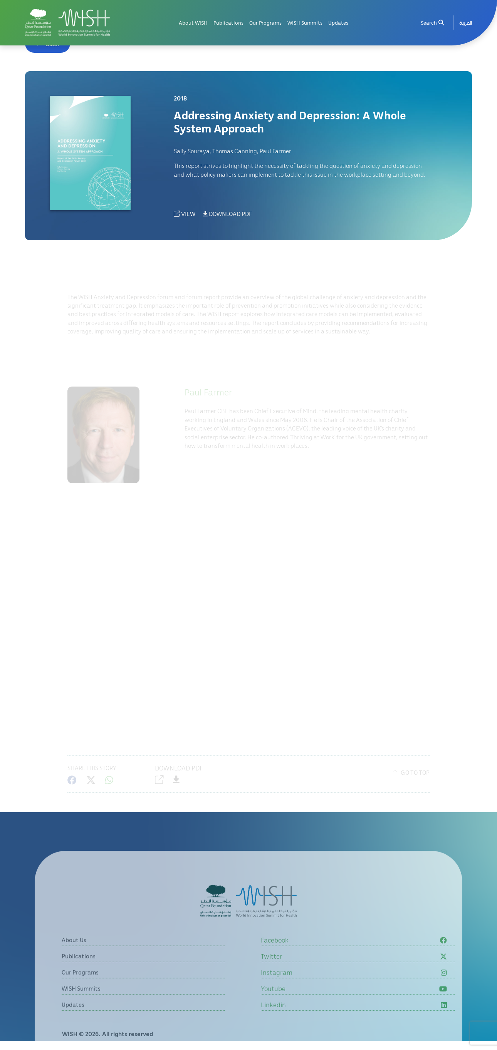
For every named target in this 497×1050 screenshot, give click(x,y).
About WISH (193, 22)
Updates (338, 22)
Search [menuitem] (432, 22)
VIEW (184, 214)
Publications (228, 22)
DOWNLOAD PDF (227, 214)
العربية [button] (465, 22)
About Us (74, 954)
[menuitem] (465, 22)
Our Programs (265, 22)
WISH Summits (304, 22)
